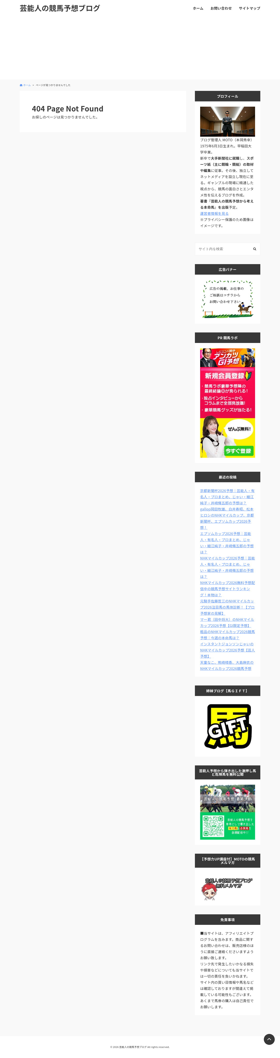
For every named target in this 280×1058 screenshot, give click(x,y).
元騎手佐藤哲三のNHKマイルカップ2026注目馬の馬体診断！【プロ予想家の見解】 (227, 607)
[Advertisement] (140, 48)
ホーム (198, 8)
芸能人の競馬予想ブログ (60, 8)
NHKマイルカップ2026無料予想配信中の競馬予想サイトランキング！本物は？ (227, 588)
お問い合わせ (221, 8)
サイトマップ (249, 8)
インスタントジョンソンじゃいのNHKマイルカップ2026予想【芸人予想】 (227, 650)
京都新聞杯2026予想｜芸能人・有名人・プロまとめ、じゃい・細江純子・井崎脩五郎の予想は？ (227, 496)
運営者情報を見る (214, 213)
